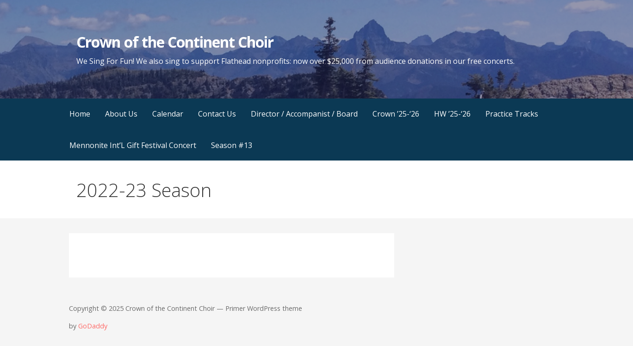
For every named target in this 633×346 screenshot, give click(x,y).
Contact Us (217, 114)
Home (79, 114)
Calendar (167, 114)
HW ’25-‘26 (452, 114)
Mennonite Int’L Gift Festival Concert (132, 145)
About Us (121, 114)
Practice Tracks (511, 114)
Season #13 (231, 145)
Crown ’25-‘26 (395, 114)
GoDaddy (92, 325)
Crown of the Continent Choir (174, 42)
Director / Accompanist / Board (304, 114)
